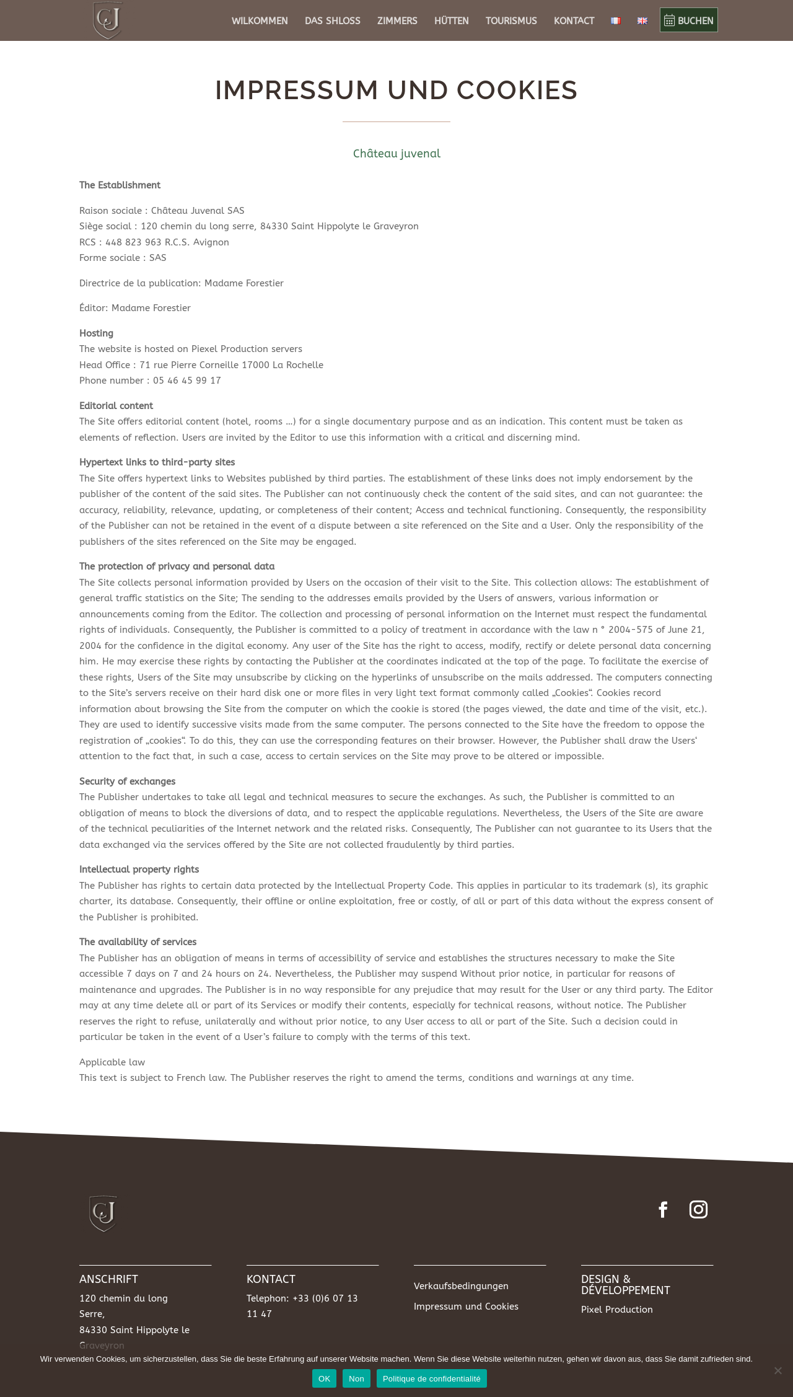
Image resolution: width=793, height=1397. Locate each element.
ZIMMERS (397, 22)
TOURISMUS (511, 22)
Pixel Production (617, 1309)
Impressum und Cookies (466, 1306)
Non (356, 1378)
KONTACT (574, 22)
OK (324, 1378)
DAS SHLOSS (333, 22)
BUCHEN (689, 21)
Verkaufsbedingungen (461, 1286)
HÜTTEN (451, 22)
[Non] (777, 1370)
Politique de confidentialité (432, 1378)
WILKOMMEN (260, 22)
